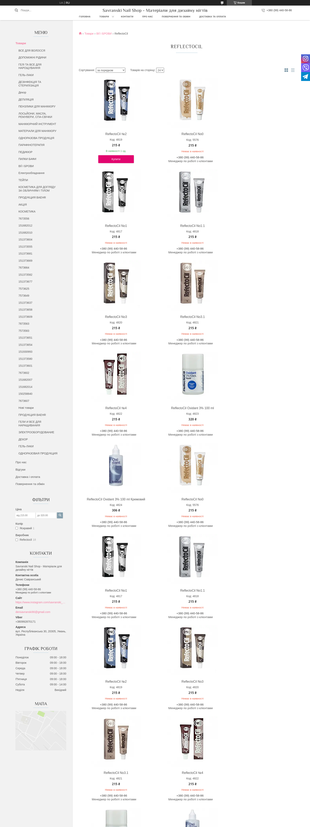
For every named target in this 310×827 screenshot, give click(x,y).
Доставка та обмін (37, 798)
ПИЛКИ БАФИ (27, 159)
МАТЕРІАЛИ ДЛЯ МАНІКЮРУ (37, 131)
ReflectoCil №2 (105, 134)
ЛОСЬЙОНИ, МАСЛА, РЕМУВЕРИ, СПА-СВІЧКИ (35, 115)
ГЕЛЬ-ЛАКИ (26, 75)
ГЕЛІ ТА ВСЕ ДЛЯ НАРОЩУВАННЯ (29, 66)
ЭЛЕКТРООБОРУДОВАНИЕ (36, 432)
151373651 (25, 337)
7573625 (23, 288)
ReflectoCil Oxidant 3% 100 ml (268, 229)
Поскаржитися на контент (168, 823)
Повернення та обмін (176, 16)
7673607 (23, 400)
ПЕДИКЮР (25, 152)
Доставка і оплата (27, 476)
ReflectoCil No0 (159, 134)
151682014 (25, 386)
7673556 (23, 218)
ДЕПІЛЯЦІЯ (25, 99)
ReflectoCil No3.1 (159, 229)
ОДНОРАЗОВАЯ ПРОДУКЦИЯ (37, 453)
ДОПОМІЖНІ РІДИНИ (32, 57)
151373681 (25, 253)
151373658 (25, 309)
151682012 (25, 225)
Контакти (127, 16)
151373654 (25, 344)
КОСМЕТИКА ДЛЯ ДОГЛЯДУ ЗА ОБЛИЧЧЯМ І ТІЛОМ (37, 188)
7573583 (23, 330)
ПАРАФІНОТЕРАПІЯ (31, 145)
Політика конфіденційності (199, 823)
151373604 (25, 239)
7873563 (23, 323)
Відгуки (20, 469)
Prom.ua (173, 819)
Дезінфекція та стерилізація (176, 789)
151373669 (25, 260)
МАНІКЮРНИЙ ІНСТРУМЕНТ (37, 124)
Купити (105, 162)
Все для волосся (169, 785)
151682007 (25, 379)
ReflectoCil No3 (105, 229)
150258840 (25, 393)
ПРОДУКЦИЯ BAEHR (32, 197)
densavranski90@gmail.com (32, 612)
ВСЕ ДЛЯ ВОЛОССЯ (31, 50)
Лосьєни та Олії (169, 794)
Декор (22, 92)
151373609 (25, 316)
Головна (85, 16)
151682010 (25, 232)
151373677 (25, 281)
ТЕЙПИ (23, 180)
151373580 (25, 358)
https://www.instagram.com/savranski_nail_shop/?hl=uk (40, 602)
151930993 (25, 351)
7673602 (23, 372)
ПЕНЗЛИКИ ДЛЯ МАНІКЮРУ (36, 106)
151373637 (25, 302)
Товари (104, 16)
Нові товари (26, 407)
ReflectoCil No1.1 (268, 134)
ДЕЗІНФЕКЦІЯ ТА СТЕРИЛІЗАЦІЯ (29, 83)
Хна (161, 803)
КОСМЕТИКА (26, 211)
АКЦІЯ (22, 204)
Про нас (147, 16)
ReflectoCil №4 (214, 229)
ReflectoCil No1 (214, 134)
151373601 (25, 365)
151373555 (25, 246)
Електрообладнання (31, 173)
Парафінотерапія (170, 798)
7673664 (23, 267)
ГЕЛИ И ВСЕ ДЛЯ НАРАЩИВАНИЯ (29, 423)
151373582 (25, 274)
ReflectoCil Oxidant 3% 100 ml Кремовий (104, 325)
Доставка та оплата (212, 16)
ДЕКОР (23, 439)
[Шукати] (16, 10)
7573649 (23, 295)
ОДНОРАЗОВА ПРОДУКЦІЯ (36, 138)
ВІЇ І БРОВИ (26, 166)
